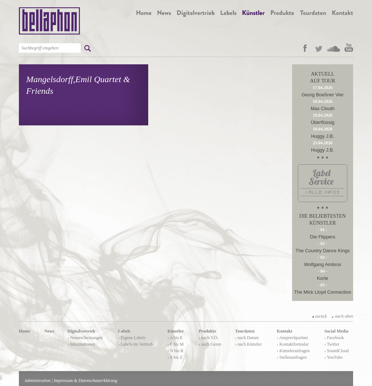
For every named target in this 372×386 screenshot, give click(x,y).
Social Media (336, 331)
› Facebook (334, 337)
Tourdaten (245, 331)
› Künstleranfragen (293, 350)
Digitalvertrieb (81, 331)
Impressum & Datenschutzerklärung (85, 380)
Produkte (207, 331)
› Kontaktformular (293, 344)
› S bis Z (174, 357)
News (49, 331)
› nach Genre (210, 344)
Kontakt (284, 331)
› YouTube (333, 357)
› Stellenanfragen (292, 357)
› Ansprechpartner (292, 337)
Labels (124, 331)
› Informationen (81, 344)
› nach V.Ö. (208, 337)
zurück (319, 316)
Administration (37, 380)
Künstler (175, 331)
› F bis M (175, 344)
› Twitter (331, 344)
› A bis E (175, 337)
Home (24, 331)
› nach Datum (247, 337)
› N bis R (175, 350)
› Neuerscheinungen (85, 337)
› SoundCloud (336, 350)
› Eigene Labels (131, 337)
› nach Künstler (248, 344)
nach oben (342, 316)
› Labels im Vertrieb (135, 344)
